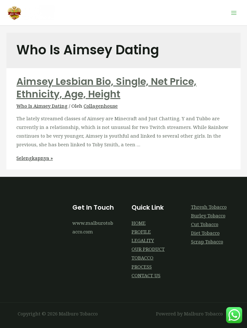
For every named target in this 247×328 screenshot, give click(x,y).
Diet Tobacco (205, 233)
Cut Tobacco (204, 224)
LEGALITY (143, 240)
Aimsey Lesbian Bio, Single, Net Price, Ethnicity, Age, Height (106, 88)
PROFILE (141, 231)
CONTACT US (146, 275)
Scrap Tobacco (207, 241)
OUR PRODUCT (148, 249)
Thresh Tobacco (209, 207)
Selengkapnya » (34, 158)
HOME (139, 223)
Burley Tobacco (208, 215)
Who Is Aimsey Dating (42, 106)
